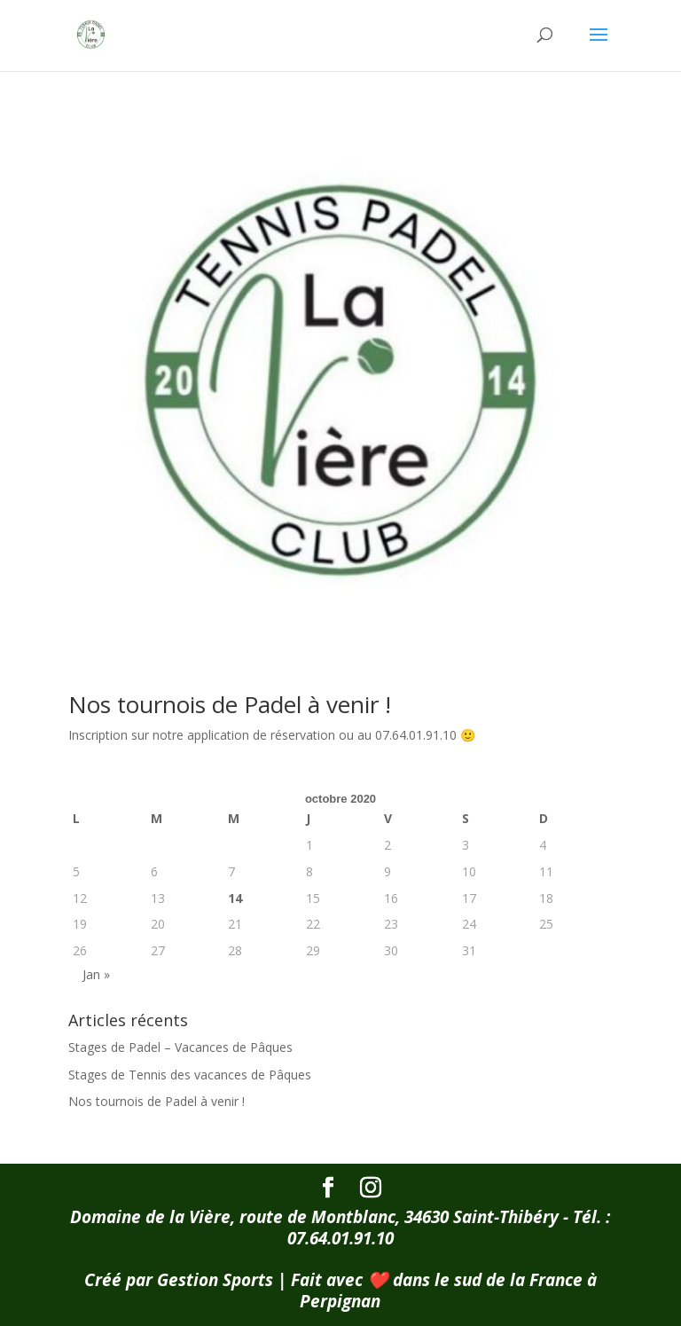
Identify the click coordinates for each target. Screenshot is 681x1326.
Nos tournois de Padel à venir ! (229, 704)
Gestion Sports (215, 1279)
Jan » (96, 974)
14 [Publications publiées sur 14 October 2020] (235, 898)
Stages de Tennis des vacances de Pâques (189, 1074)
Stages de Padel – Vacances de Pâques (180, 1047)
